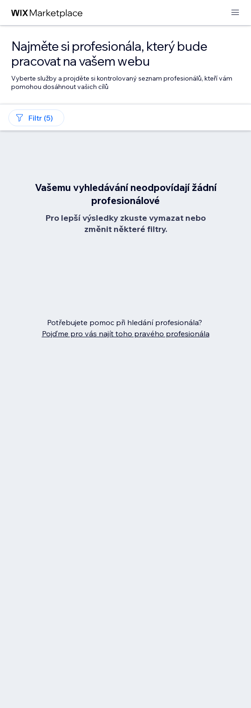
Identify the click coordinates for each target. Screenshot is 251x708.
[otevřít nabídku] (235, 13)
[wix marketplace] (47, 12)
